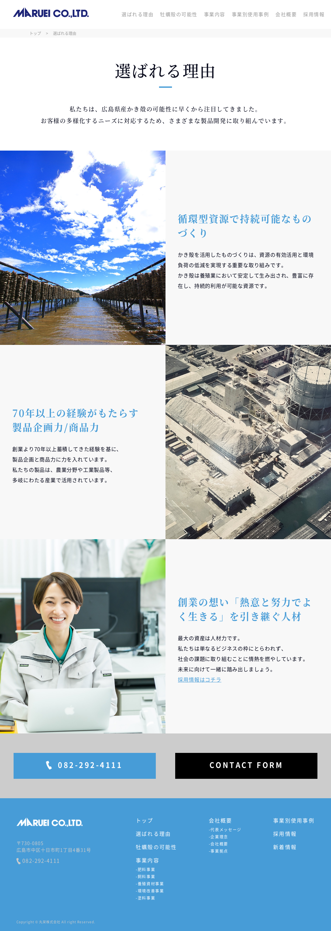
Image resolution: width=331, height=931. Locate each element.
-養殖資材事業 (150, 884)
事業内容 (214, 14)
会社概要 (286, 14)
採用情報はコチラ (199, 679)
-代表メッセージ (225, 830)
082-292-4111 (38, 861)
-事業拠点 (218, 851)
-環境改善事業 (150, 891)
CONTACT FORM (246, 764)
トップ (145, 820)
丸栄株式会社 (51, 14)
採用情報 (314, 14)
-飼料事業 (145, 877)
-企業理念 (218, 837)
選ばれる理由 (138, 14)
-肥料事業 (145, 869)
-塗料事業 (145, 898)
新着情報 (285, 846)
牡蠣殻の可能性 (179, 14)
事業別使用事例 (250, 14)
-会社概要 (218, 844)
